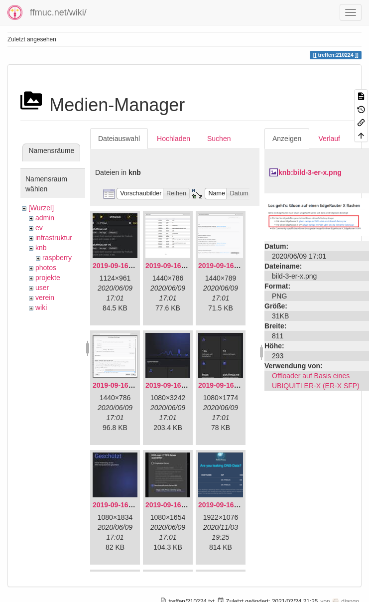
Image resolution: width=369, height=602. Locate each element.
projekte (47, 278)
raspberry (57, 258)
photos (45, 268)
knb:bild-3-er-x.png (310, 172)
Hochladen (173, 139)
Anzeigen (286, 139)
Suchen (219, 139)
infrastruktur (53, 238)
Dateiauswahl (119, 139)
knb (41, 248)
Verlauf (329, 139)
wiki (41, 307)
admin (44, 218)
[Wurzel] (41, 208)
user (42, 288)
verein (44, 297)
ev (39, 228)
